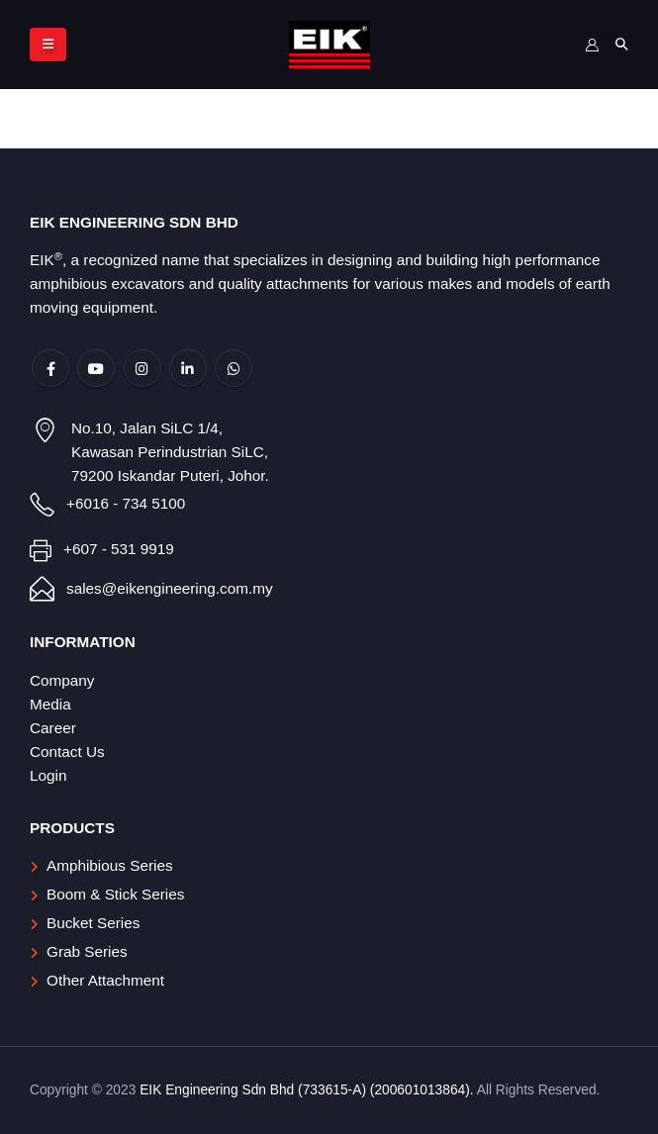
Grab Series (87, 951)
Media (50, 704)
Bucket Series (93, 922)
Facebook (50, 368)
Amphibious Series (110, 865)
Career (53, 727)
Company (62, 680)
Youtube (96, 368)
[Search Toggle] (621, 44)
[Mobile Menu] (48, 44)
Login (48, 775)
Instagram (142, 368)
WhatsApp (233, 368)
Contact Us (67, 751)
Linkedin (188, 368)
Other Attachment (105, 980)
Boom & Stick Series (115, 894)
